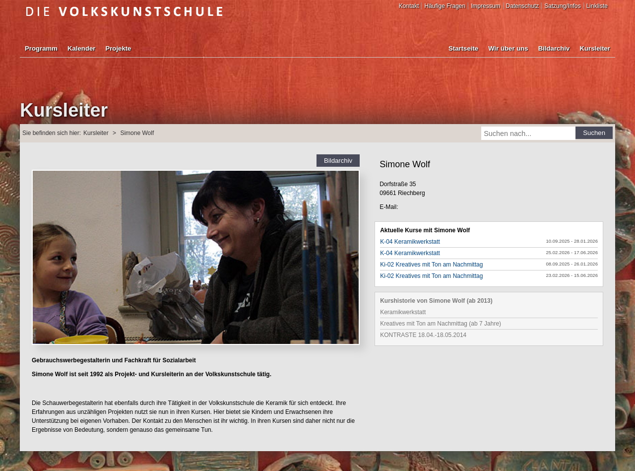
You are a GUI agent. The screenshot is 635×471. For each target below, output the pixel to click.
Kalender (81, 48)
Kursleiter (594, 48)
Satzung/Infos (562, 5)
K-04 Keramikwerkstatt (410, 241)
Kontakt (409, 5)
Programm (41, 48)
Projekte (118, 48)
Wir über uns (508, 48)
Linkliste (597, 5)
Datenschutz (522, 5)
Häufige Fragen (444, 5)
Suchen (594, 132)
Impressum (485, 5)
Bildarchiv (554, 48)
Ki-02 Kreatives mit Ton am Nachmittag (431, 264)
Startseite (463, 48)
